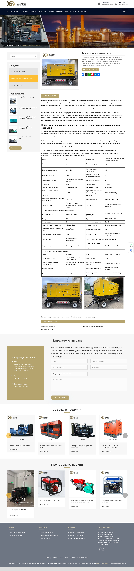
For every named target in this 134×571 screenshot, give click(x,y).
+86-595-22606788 (20, 379)
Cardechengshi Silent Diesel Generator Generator (27, 118)
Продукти (26, 11)
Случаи (85, 11)
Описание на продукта (50, 96)
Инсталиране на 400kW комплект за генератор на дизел (49, 514)
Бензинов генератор (18, 71)
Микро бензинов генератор (26, 97)
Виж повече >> (14, 454)
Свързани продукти (67, 411)
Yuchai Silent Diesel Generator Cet (78, 449)
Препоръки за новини (67, 467)
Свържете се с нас (74, 11)
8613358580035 (123, 4)
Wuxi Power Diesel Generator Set (27, 138)
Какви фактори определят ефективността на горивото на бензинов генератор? (20, 505)
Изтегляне (45, 11)
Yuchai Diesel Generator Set (51, 448)
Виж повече (15, 148)
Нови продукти (17, 93)
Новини (35, 11)
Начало (11, 11)
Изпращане (60, 399)
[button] (8, 438)
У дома (11, 45)
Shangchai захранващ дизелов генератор (110, 449)
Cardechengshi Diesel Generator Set (25, 128)
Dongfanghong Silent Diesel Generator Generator (20, 449)
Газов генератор (16, 85)
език (122, 11)
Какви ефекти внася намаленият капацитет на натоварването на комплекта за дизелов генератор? (113, 505)
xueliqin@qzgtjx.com (107, 4)
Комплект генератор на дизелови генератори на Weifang (28, 108)
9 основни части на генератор (81, 504)
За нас (18, 11)
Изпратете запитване (58, 11)
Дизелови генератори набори (32, 45)
